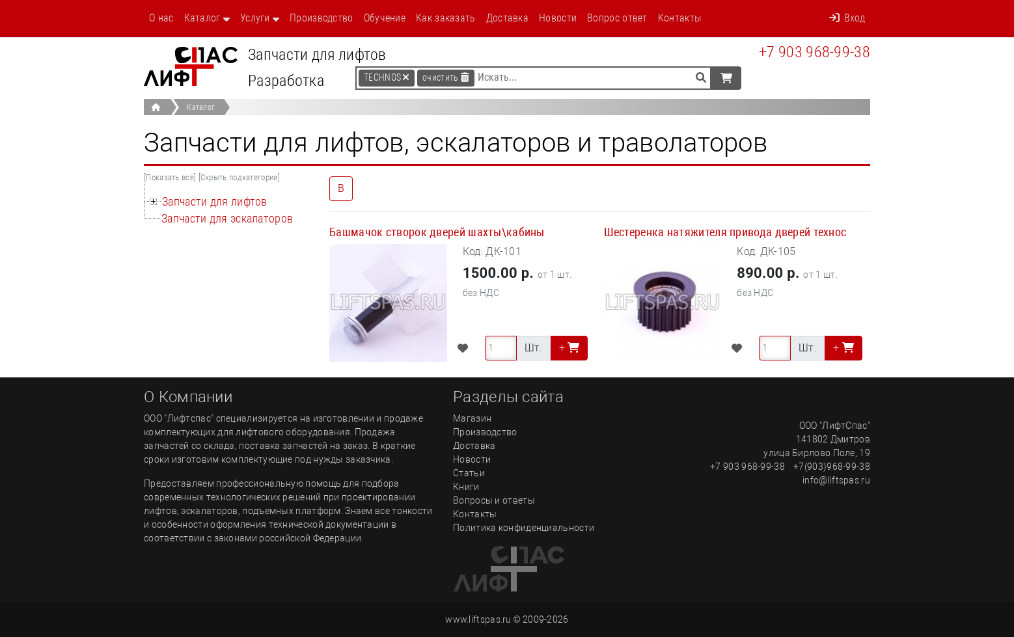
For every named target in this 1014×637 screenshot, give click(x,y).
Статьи (469, 473)
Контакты (679, 18)
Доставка (507, 18)
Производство (321, 18)
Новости (558, 18)
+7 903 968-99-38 (814, 52)
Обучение (384, 18)
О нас (161, 18)
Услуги (255, 18)
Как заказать (446, 18)
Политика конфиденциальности (523, 527)
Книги (466, 486)
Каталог (202, 18)
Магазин (472, 418)
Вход (847, 18)
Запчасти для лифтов (214, 201)
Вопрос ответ (617, 18)
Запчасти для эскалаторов (227, 218)
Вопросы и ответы (494, 500)
